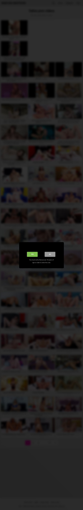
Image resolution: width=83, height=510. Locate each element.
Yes (32, 254)
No (50, 254)
